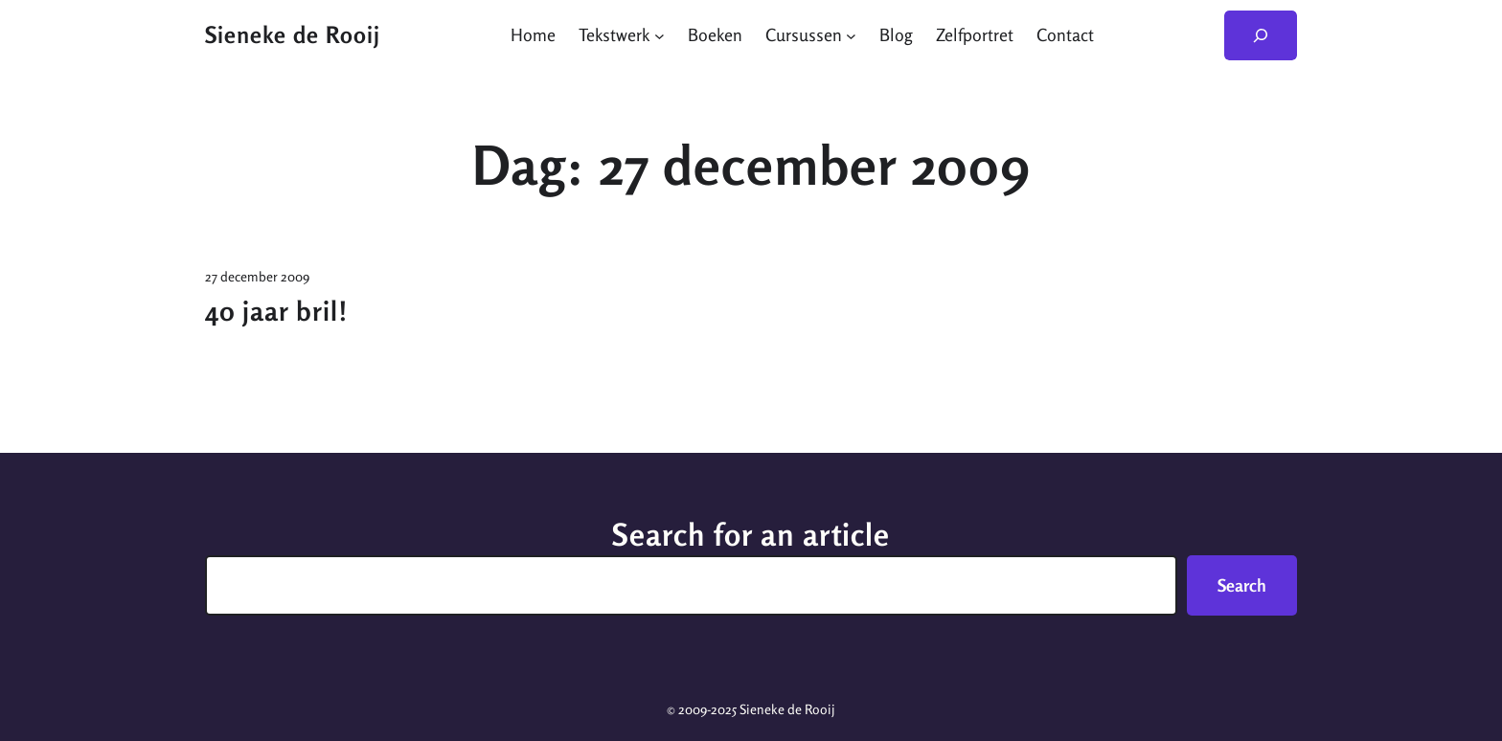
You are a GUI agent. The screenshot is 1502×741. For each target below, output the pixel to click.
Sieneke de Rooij (292, 35)
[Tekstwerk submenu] (659, 35)
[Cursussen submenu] (851, 35)
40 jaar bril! (276, 311)
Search (1242, 584)
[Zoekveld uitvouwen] (1260, 35)
